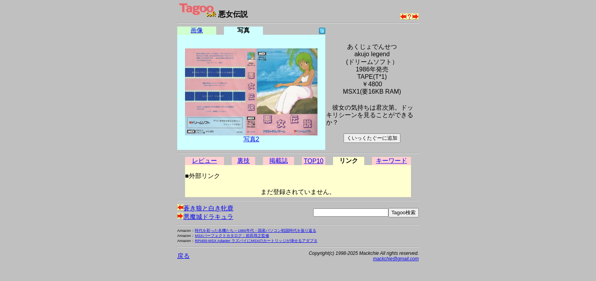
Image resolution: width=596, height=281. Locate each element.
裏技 (243, 160)
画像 (196, 30)
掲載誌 (278, 160)
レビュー (204, 160)
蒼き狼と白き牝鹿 (205, 208)
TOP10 (313, 161)
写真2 (251, 139)
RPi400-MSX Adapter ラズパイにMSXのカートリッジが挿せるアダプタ (256, 240)
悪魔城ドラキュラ (205, 216)
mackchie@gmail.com (396, 258)
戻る (183, 256)
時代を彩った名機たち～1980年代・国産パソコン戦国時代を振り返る (255, 230)
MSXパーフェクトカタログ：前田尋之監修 (232, 235)
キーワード (391, 160)
